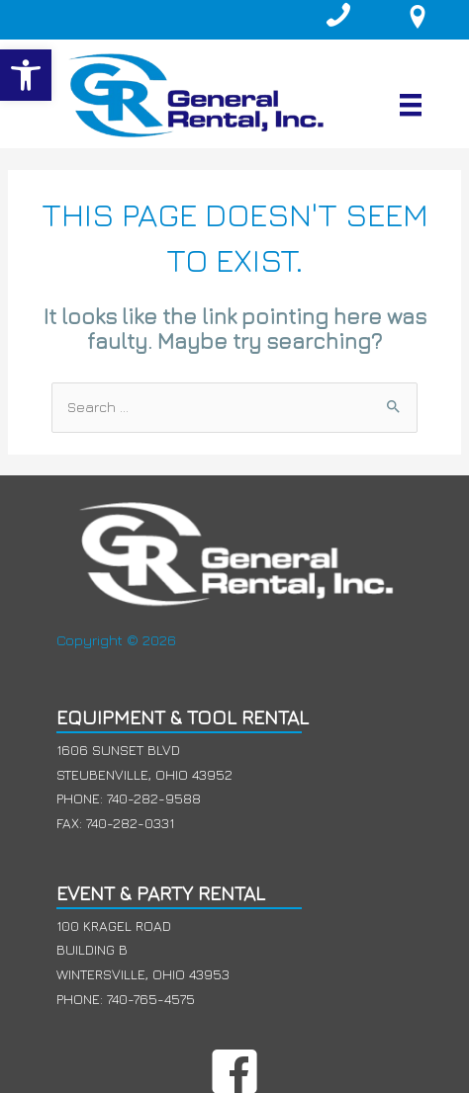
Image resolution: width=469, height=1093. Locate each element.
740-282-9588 (154, 798)
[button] (25, 75)
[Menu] (410, 104)
